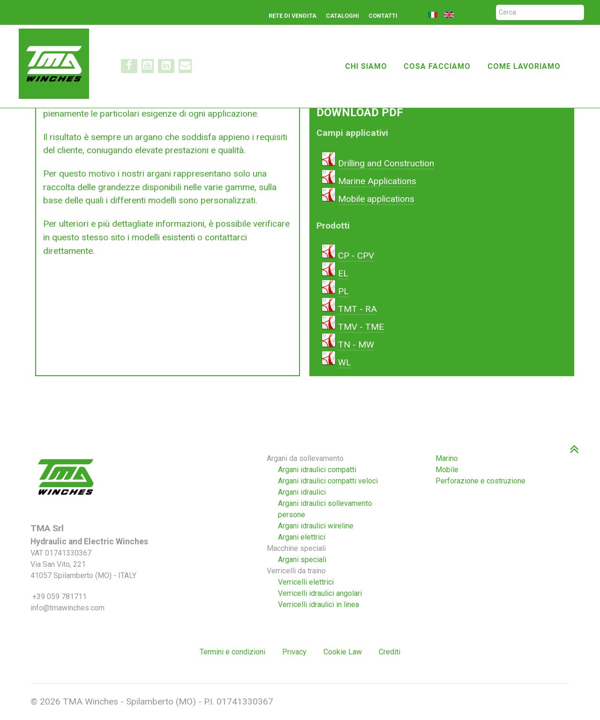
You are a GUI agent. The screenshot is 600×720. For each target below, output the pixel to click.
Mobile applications (376, 198)
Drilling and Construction (386, 163)
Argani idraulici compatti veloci (328, 480)
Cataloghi (342, 15)
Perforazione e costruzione (480, 480)
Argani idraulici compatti (317, 469)
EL (343, 273)
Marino (446, 458)
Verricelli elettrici (306, 582)
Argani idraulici (302, 492)
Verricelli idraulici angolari (320, 593)
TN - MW (356, 344)
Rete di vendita (292, 15)
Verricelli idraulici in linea (318, 604)
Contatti (383, 15)
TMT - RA (357, 309)
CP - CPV (356, 255)
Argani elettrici (301, 537)
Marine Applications (377, 181)
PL (343, 291)
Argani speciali (302, 559)
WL (344, 362)
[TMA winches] (58, 62)
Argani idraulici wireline (315, 525)
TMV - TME (361, 326)
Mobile (446, 469)
